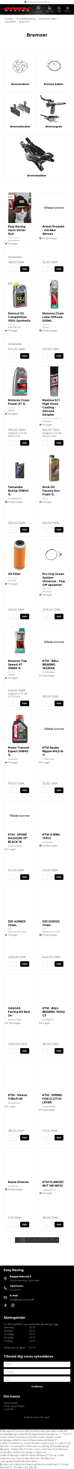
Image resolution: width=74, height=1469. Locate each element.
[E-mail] (37, 1371)
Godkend (36, 1386)
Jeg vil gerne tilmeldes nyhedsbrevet (36, 1379)
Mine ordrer (11, 1402)
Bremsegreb (54, 126)
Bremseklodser (20, 126)
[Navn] (37, 1364)
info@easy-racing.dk (22, 1299)
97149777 (15, 1290)
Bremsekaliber (37, 175)
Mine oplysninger (14, 1406)
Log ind (8, 1408)
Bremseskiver (20, 84)
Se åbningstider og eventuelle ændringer (31, 1324)
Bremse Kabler (53, 84)
